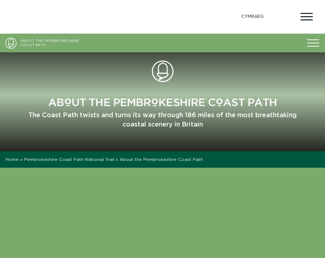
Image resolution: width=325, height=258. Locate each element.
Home (12, 159)
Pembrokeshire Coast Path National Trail (69, 159)
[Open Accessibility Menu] (289, 15)
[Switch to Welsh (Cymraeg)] (252, 17)
